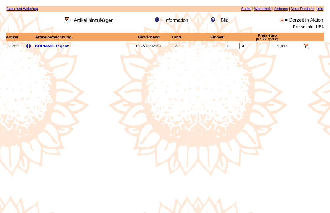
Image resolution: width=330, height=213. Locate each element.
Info (320, 9)
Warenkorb (262, 9)
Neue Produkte (302, 9)
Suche (246, 9)
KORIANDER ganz (52, 46)
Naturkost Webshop (22, 9)
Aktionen (281, 9)
